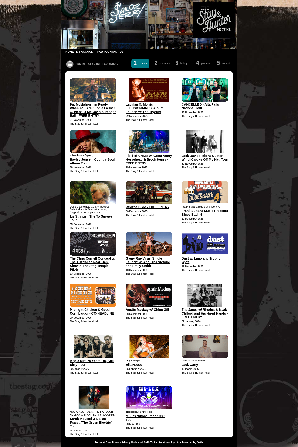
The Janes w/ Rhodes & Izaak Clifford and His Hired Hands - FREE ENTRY (205, 313)
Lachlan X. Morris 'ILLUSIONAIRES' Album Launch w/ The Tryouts (144, 108)
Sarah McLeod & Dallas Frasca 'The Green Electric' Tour (91, 422)
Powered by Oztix (192, 442)
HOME (69, 51)
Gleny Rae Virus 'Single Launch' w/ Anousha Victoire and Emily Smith (148, 262)
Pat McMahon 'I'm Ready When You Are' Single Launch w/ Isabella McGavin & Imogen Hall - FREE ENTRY (93, 110)
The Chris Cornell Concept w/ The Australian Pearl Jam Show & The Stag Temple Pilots (92, 263)
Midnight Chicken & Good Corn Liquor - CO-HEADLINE (92, 311)
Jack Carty (190, 365)
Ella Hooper (135, 365)
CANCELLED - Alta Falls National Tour (200, 106)
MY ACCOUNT (85, 51)
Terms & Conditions (107, 442)
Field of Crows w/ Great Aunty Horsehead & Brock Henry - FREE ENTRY (149, 159)
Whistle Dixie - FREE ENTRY (147, 207)
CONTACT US (114, 51)
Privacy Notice (130, 442)
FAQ (100, 51)
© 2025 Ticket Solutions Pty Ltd (160, 442)
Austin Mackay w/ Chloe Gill (147, 310)
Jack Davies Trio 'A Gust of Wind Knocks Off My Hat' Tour (205, 157)
